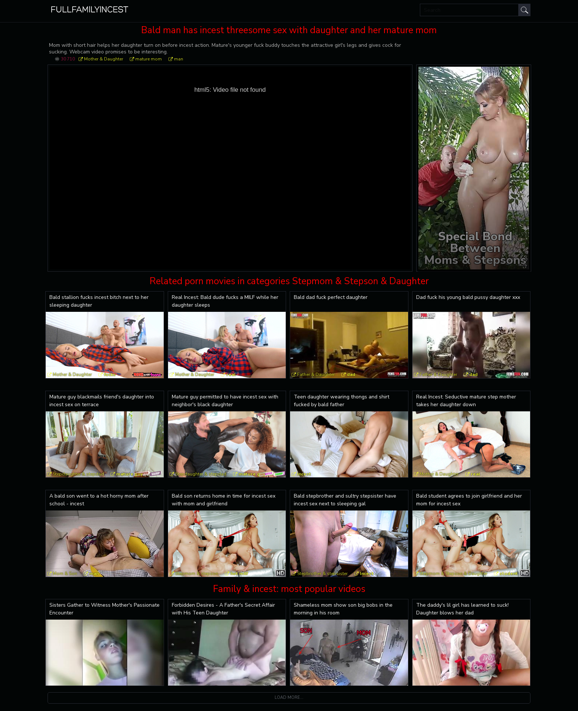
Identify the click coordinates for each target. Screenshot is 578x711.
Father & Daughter (316, 374)
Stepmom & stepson (196, 573)
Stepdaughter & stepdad (78, 474)
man (178, 59)
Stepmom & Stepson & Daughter (453, 573)
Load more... (289, 697)
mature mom (148, 59)
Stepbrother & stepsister (322, 573)
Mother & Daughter (103, 59)
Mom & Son (65, 573)
